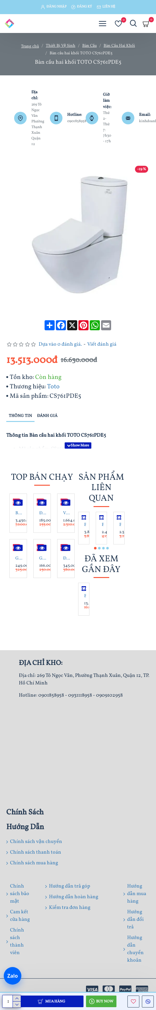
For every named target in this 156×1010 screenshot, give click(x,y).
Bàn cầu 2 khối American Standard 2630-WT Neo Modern (103, 525)
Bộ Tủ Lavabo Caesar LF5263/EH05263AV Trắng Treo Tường (19, 513)
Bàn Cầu (89, 46)
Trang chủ (30, 46)
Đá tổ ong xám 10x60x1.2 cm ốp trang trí (43, 513)
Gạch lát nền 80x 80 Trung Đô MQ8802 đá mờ (19, 558)
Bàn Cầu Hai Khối (119, 46)
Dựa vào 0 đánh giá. (60, 344)
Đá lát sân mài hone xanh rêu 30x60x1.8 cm (67, 558)
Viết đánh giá (101, 344)
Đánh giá (47, 416)
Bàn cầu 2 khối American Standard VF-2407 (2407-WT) (85, 525)
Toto (53, 386)
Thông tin (20, 416)
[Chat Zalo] (12, 976)
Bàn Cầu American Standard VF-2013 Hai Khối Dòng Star (120, 525)
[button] (95, 548)
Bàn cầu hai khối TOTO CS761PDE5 (85, 596)
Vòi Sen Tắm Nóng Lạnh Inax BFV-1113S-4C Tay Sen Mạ (67, 513)
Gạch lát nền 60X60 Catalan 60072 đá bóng (43, 558)
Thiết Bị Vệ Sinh (60, 46)
